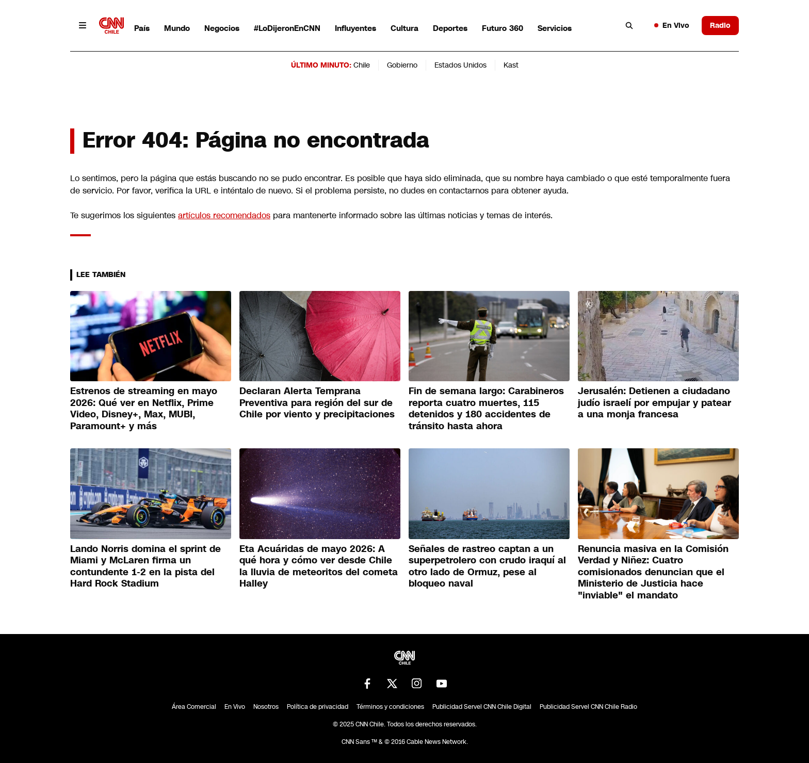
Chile (361, 65)
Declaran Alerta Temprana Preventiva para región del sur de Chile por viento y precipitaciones (317, 402)
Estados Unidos (460, 65)
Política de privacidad (317, 707)
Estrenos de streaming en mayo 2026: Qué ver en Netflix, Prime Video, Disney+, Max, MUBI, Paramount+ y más (143, 408)
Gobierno (402, 65)
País (142, 28)
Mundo (177, 28)
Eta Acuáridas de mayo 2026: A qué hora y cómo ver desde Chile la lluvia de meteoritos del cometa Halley (318, 566)
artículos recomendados (224, 215)
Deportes (450, 28)
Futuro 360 (502, 28)
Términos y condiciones (390, 707)
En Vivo (671, 25)
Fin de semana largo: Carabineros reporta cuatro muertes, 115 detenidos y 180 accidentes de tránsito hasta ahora (486, 408)
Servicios (555, 28)
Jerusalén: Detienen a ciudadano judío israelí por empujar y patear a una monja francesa (654, 402)
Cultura (404, 28)
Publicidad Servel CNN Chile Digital (481, 707)
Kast (511, 65)
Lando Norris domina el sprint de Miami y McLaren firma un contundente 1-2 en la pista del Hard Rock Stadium (145, 566)
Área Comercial (194, 707)
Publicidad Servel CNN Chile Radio (588, 707)
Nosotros (266, 707)
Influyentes (355, 28)
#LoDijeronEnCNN (287, 28)
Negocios (221, 28)
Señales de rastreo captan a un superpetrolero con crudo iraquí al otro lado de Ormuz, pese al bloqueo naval (487, 566)
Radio (720, 25)
